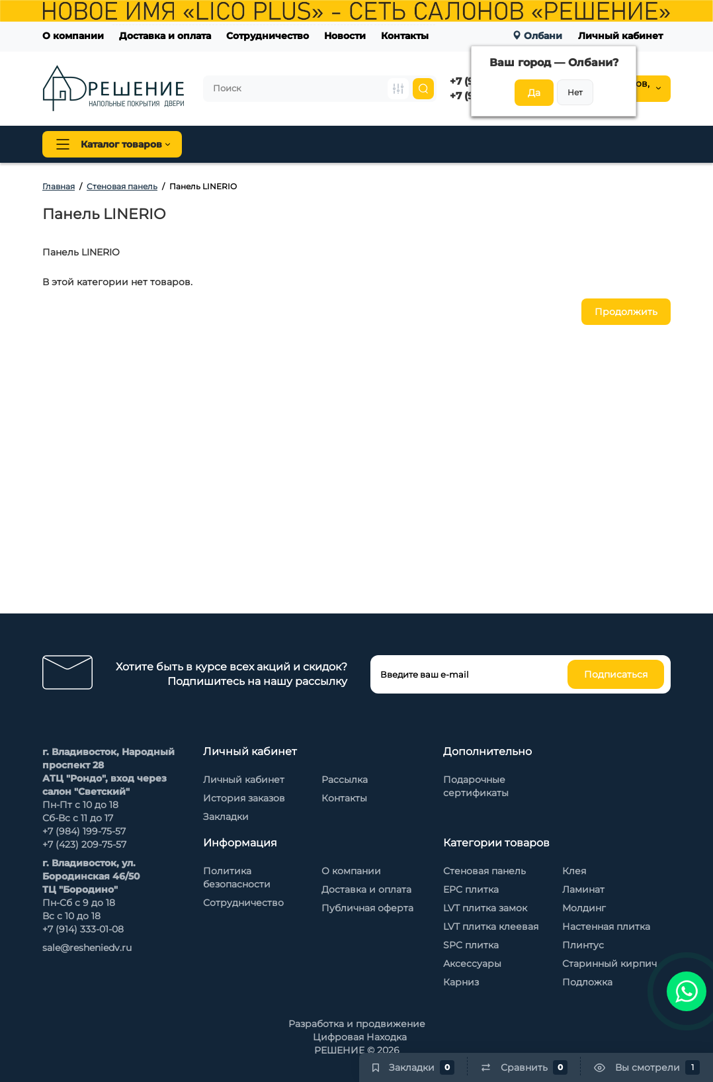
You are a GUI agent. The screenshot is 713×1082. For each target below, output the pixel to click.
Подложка (587, 982)
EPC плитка (471, 889)
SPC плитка (471, 945)
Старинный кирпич (609, 963)
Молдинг (584, 908)
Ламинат (583, 889)
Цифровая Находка (360, 1037)
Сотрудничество (267, 36)
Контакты (405, 36)
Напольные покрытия (255, 144)
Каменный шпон (627, 144)
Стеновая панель (415, 144)
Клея (574, 871)
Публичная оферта (367, 908)
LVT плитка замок (485, 908)
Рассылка (344, 780)
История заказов (244, 798)
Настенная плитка (606, 926)
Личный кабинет (620, 36)
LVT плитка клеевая (490, 926)
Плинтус (342, 144)
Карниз (461, 982)
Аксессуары (472, 963)
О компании (73, 36)
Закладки (226, 817)
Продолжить (626, 312)
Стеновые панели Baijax (521, 144)
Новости (345, 36)
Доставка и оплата (165, 36)
